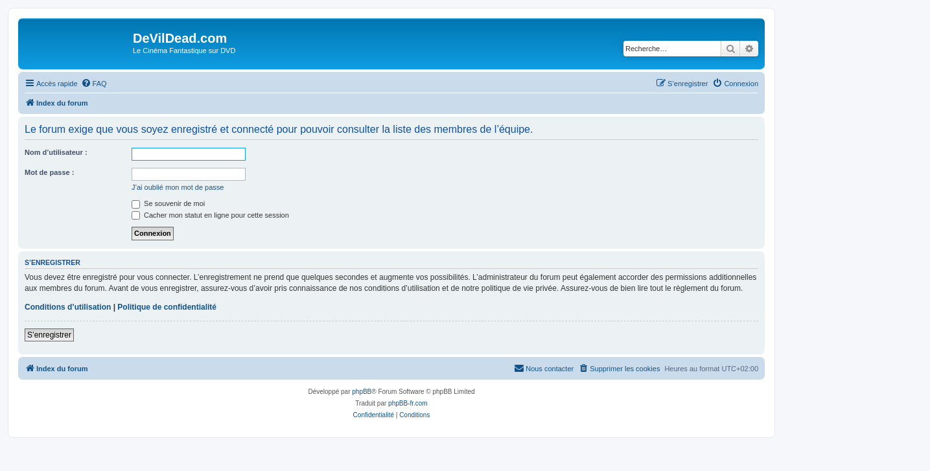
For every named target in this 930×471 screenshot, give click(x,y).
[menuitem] (94, 83)
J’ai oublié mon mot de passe (178, 187)
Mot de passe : (49, 172)
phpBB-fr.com (408, 403)
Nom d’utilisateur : (56, 152)
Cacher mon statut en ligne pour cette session (210, 215)
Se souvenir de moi (168, 203)
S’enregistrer (49, 334)
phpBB (361, 391)
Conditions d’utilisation (68, 307)
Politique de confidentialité (166, 307)
